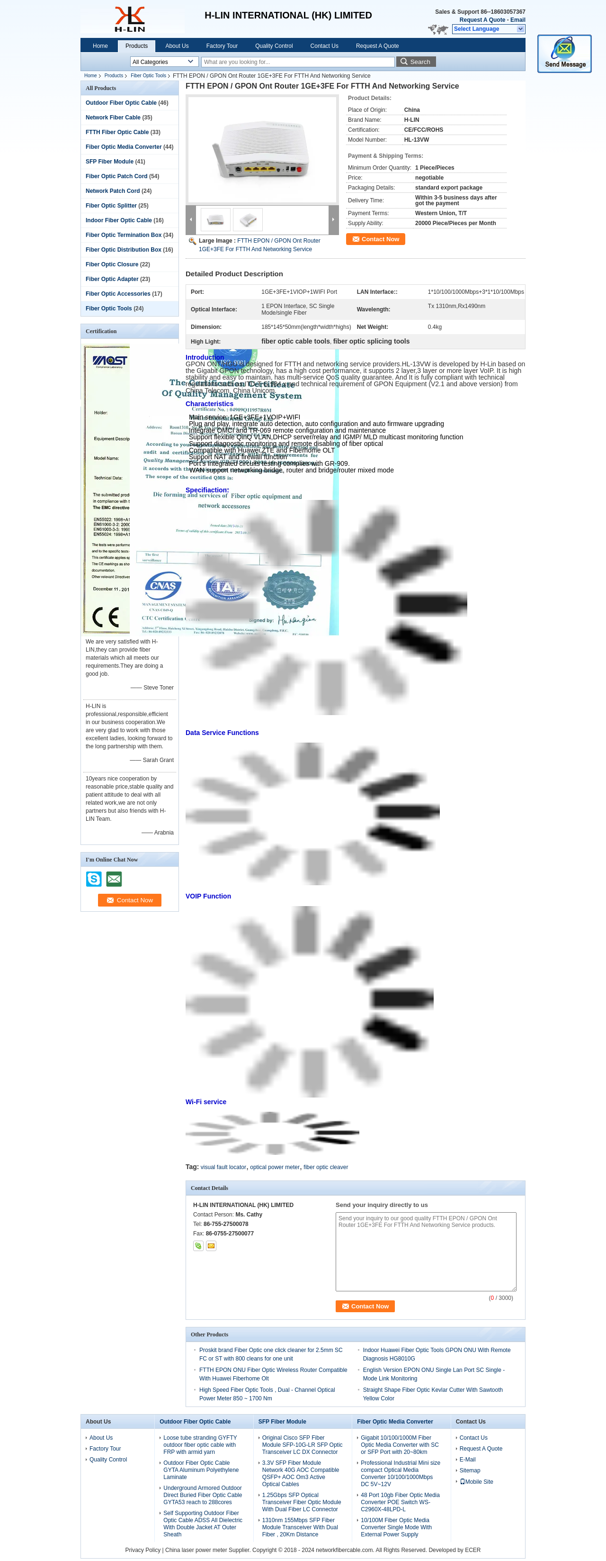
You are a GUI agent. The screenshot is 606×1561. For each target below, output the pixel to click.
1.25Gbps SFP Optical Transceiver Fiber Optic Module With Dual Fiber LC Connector (301, 1502)
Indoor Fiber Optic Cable (119, 220)
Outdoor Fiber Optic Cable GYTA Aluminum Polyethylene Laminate (201, 1470)
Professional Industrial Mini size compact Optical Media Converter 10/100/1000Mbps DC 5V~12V (400, 1474)
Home (100, 46)
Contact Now (380, 239)
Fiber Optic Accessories (118, 293)
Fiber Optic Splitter (111, 205)
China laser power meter (196, 1550)
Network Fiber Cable (113, 117)
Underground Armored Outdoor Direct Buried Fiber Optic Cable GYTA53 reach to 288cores (202, 1495)
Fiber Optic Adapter (112, 279)
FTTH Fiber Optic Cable (117, 132)
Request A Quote (482, 20)
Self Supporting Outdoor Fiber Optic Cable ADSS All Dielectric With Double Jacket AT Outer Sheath (202, 1524)
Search (420, 61)
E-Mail (468, 1459)
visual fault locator (223, 1167)
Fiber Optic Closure (112, 264)
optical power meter (275, 1167)
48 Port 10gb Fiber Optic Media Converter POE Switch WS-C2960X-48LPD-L (400, 1502)
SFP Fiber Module (110, 161)
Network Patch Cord (113, 191)
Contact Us (325, 46)
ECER (473, 1550)
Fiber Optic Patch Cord (117, 176)
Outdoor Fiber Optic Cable (121, 103)
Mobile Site (476, 1482)
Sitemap (470, 1470)
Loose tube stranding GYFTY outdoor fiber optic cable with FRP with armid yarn (200, 1444)
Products (136, 46)
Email (518, 20)
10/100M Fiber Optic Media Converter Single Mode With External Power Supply (396, 1527)
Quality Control (274, 46)
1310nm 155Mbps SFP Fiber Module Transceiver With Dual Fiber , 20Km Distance (300, 1527)
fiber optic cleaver (325, 1167)
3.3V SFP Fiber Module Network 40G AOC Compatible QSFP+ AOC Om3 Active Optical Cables (300, 1474)
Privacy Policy (142, 1550)
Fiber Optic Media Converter (124, 147)
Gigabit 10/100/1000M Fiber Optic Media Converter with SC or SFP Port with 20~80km (400, 1444)
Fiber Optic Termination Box (123, 235)
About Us (176, 46)
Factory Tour (222, 46)
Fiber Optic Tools (148, 75)
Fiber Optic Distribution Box (123, 249)
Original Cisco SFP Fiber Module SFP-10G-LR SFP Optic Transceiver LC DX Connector (302, 1444)
